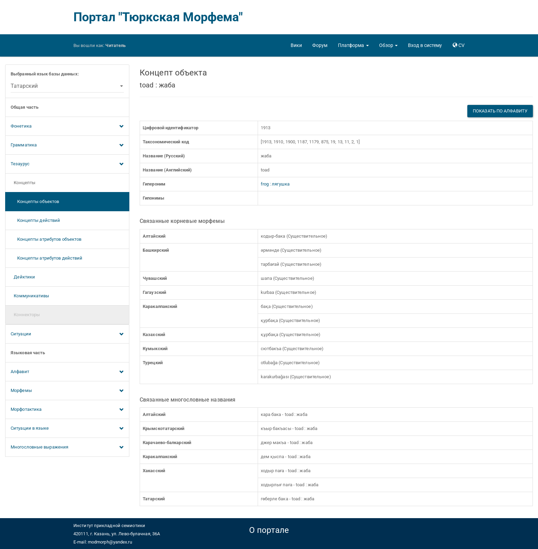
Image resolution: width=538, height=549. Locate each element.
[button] (353, 45)
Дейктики (23, 276)
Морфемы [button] (67, 391)
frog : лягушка (275, 184)
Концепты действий (35, 220)
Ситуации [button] (67, 334)
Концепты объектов (35, 201)
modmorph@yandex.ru (110, 542)
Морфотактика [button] (67, 410)
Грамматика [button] (67, 145)
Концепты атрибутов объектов (46, 239)
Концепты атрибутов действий (46, 258)
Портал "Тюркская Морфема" (158, 17)
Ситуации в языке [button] (67, 429)
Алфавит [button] (67, 372)
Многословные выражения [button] (67, 447)
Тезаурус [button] (67, 164)
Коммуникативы (30, 295)
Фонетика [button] (67, 126)
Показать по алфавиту (500, 111)
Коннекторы (25, 314)
